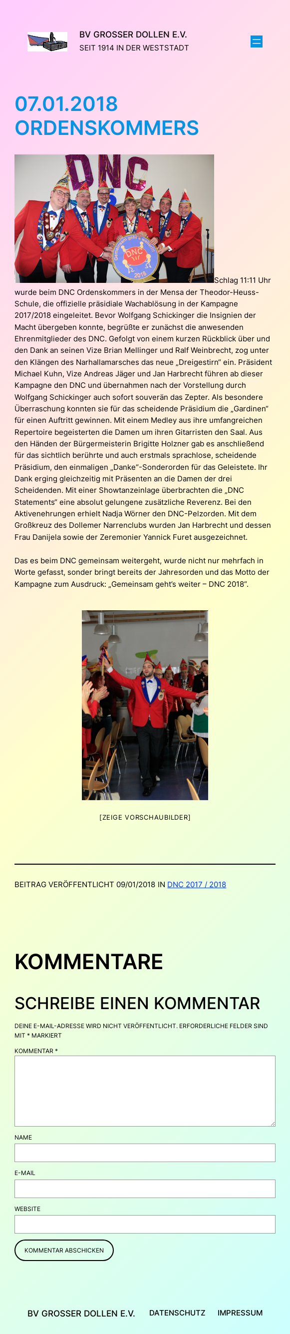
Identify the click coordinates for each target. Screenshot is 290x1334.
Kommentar (36, 1051)
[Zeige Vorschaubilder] (145, 817)
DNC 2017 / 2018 (196, 884)
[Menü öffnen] (257, 41)
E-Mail (24, 1173)
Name (23, 1137)
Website (27, 1209)
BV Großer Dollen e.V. (133, 34)
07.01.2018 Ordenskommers (106, 116)
